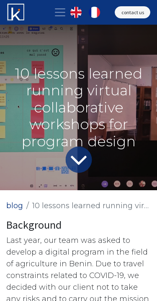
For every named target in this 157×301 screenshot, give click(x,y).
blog (14, 205)
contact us (132, 12)
